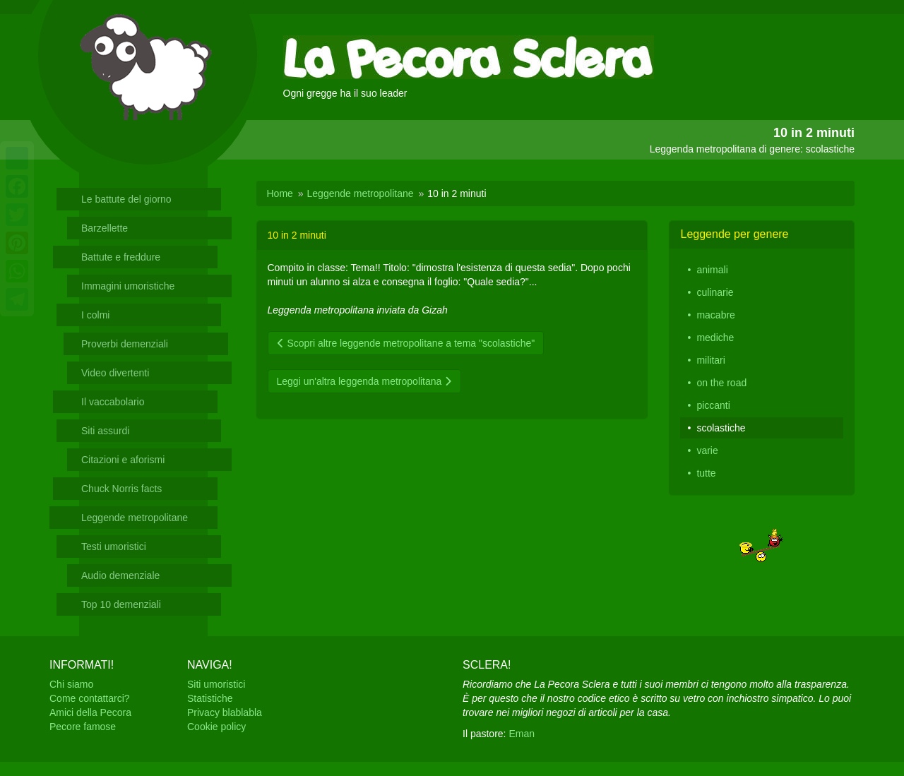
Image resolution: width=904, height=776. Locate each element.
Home (280, 193)
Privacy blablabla (224, 712)
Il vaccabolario (113, 401)
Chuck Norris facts (121, 488)
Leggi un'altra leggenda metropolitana (365, 381)
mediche (715, 337)
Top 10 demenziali (121, 604)
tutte (705, 473)
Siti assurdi (105, 430)
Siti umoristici (216, 684)
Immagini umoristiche (127, 286)
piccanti (713, 405)
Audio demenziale (120, 575)
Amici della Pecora (90, 712)
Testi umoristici (113, 546)
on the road (721, 382)
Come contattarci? (89, 698)
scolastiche (720, 428)
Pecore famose (82, 726)
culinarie (714, 292)
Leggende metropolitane (134, 517)
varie (707, 450)
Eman (522, 733)
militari (710, 360)
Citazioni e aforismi (123, 459)
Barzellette (104, 228)
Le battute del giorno (126, 199)
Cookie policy (216, 726)
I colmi (95, 315)
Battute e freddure (120, 257)
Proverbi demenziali (124, 344)
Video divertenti (115, 372)
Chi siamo (71, 684)
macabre (715, 315)
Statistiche (210, 698)
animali (711, 269)
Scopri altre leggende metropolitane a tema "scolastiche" (406, 343)
